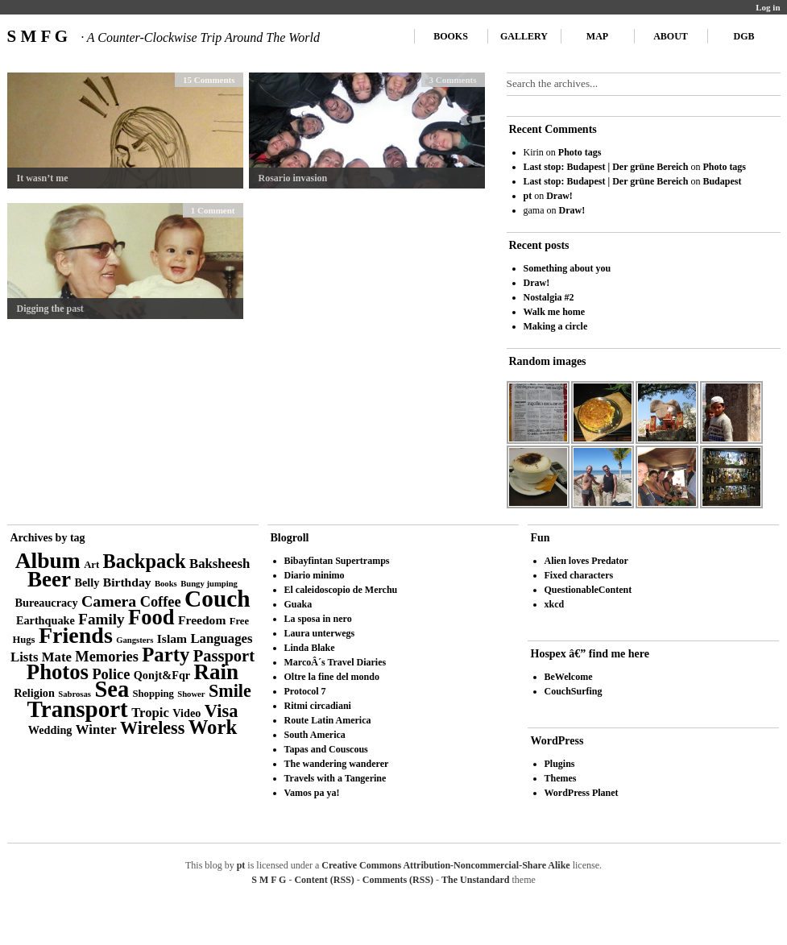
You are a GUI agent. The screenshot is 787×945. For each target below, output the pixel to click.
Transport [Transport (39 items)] (77, 709)
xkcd (555, 604)
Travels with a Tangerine (335, 778)
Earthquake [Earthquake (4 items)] (45, 620)
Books (450, 36)
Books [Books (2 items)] (166, 583)
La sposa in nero (318, 618)
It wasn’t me (42, 178)
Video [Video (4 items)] (186, 713)
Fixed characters (579, 575)
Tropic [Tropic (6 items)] (150, 712)
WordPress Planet (582, 792)
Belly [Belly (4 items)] (87, 582)
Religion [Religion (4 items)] (34, 692)
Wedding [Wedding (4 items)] (50, 729)
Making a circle (556, 326)
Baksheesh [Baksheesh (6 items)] (219, 563)
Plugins (560, 763)
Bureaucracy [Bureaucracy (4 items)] (45, 602)
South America (315, 734)
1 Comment (213, 210)
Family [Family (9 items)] (101, 619)
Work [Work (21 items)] (212, 727)
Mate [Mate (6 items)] (57, 657)
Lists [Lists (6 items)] (24, 657)
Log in (768, 7)
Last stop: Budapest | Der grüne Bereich (606, 166)
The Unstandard (475, 879)
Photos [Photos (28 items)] (58, 672)
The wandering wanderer (336, 763)
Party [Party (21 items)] (165, 654)
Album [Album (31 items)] (48, 560)
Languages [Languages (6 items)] (221, 638)
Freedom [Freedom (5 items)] (202, 620)
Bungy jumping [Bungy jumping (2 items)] (209, 583)
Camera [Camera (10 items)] (108, 601)
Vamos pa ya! (312, 792)
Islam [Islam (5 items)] (172, 638)
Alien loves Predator (586, 560)
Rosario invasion (293, 178)
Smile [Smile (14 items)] (230, 691)
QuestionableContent (588, 589)
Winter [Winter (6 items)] (96, 729)
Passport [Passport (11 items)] (224, 656)
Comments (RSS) (397, 879)
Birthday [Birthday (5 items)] (127, 582)
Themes (561, 778)
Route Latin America (327, 720)
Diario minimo (314, 575)
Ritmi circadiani (317, 705)
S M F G (163, 36)
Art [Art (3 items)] (91, 564)
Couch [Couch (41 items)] (217, 598)
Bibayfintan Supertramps (337, 560)
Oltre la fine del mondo (331, 676)
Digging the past (50, 308)
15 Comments (208, 80)
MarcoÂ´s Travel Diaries (335, 662)
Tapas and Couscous (326, 749)
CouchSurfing (574, 691)
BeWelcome (569, 676)
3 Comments (453, 80)
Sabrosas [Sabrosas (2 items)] (74, 694)
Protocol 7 (305, 691)
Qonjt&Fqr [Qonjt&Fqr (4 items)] (162, 675)
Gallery (524, 36)
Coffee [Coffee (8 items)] (160, 602)
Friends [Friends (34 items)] (76, 635)
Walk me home (555, 311)
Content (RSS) (324, 879)
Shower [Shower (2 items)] (191, 694)
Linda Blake (309, 647)
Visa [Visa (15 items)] (221, 711)
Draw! (559, 195)
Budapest (721, 181)
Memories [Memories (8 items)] (107, 657)
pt (528, 195)
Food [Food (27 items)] (151, 617)
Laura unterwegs (319, 633)
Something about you (567, 268)
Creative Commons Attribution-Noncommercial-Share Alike (445, 865)
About (670, 36)
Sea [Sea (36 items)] (111, 689)
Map (597, 36)
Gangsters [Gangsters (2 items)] (134, 640)
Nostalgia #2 (549, 297)
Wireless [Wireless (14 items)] (152, 728)
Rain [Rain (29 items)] (216, 672)
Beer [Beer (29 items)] (49, 579)
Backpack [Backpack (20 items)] (144, 561)
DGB (743, 36)
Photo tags (580, 152)
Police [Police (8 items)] (111, 674)
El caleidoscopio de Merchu (341, 589)
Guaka (298, 604)
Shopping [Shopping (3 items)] (153, 693)
